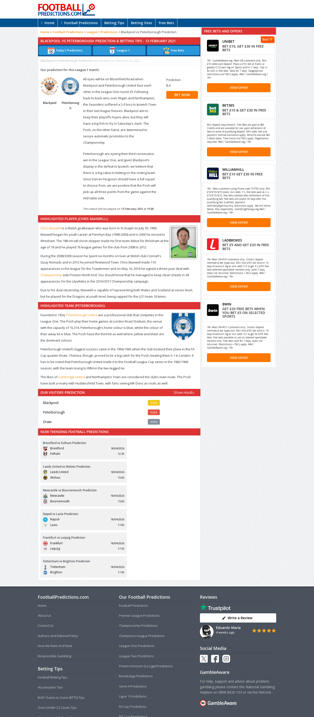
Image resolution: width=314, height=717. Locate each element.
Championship (51, 275)
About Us (44, 544)
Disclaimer (184, 703)
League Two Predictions (136, 585)
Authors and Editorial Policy (58, 564)
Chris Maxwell (50, 228)
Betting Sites (141, 22)
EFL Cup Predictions (133, 645)
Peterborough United (81, 315)
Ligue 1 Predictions (133, 625)
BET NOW (182, 94)
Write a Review (237, 547)
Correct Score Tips (51, 656)
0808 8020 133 (230, 621)
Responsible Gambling (54, 585)
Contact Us (46, 554)
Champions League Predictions (142, 564)
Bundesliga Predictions (136, 605)
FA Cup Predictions (132, 635)
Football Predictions (79, 23)
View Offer (239, 87)
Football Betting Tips (52, 606)
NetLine (265, 621)
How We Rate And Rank (55, 575)
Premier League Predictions (139, 544)
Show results (184, 392)
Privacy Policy (165, 703)
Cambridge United (71, 377)
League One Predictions (136, 575)
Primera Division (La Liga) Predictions (146, 595)
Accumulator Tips (50, 616)
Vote (153, 402)
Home (47, 23)
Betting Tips (114, 22)
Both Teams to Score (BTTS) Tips (61, 626)
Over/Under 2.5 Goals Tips (57, 636)
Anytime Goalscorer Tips (56, 667)
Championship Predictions (138, 554)
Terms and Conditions (138, 703)
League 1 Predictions (102, 32)
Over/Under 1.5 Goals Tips (57, 646)
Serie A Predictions (133, 615)
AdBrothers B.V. (176, 711)
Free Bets (166, 22)
